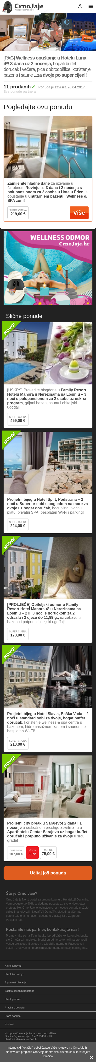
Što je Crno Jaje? (21, 893)
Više (79, 213)
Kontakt (9, 1024)
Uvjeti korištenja (14, 974)
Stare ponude (13, 1015)
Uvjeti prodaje (13, 999)
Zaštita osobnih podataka (19, 990)
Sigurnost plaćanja (16, 982)
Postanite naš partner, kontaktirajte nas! (42, 929)
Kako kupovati (13, 965)
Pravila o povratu (15, 1007)
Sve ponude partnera (20, 91)
